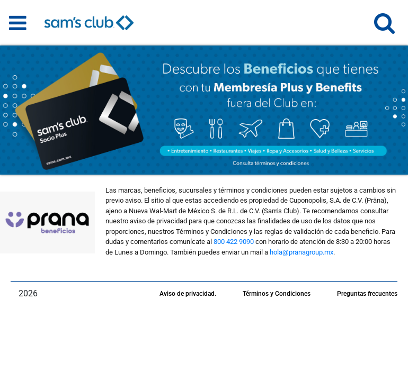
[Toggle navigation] (18, 23)
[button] (384, 28)
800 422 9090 (234, 242)
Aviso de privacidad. (187, 293)
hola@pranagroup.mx (301, 252)
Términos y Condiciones (277, 293)
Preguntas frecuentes (367, 293)
